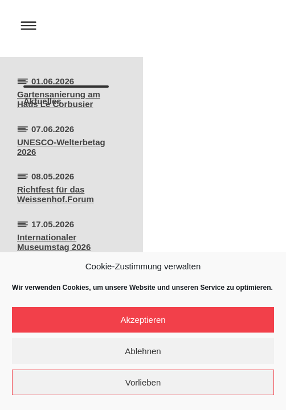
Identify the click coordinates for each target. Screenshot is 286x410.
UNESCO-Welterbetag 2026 (61, 147)
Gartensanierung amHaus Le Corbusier (58, 99)
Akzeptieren (142, 320)
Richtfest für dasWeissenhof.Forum (55, 194)
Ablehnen (143, 351)
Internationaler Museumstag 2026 (54, 242)
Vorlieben (143, 382)
